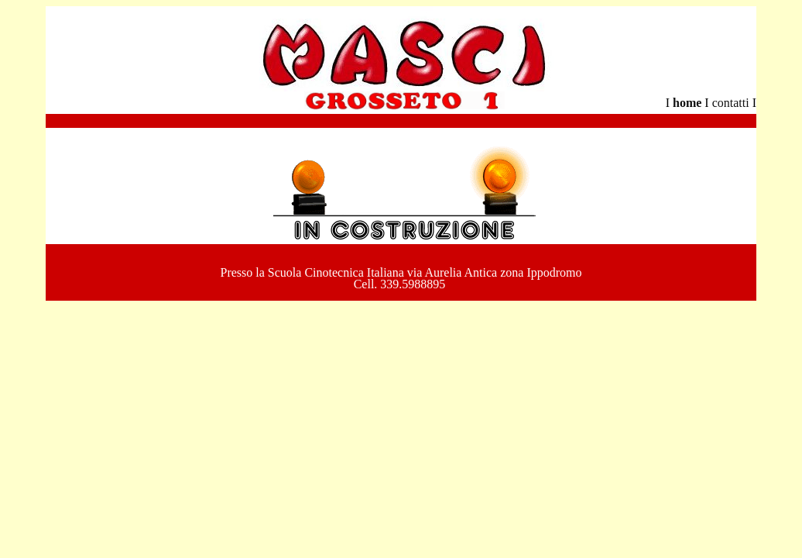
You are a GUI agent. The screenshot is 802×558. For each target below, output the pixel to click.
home (687, 102)
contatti (732, 102)
